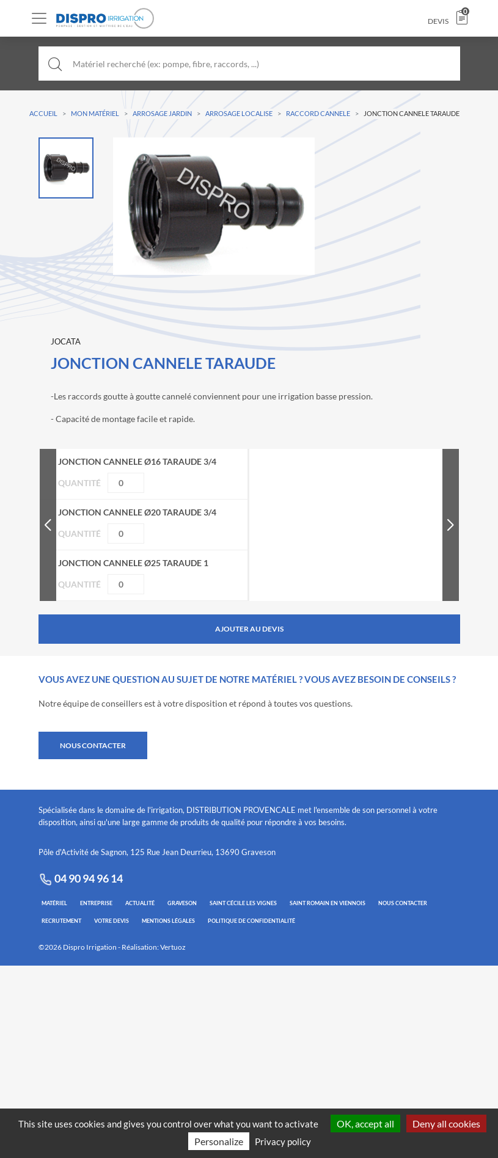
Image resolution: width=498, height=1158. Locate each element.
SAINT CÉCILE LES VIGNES (243, 903)
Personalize (218, 1141)
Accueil (43, 113)
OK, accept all (365, 1123)
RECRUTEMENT (61, 920)
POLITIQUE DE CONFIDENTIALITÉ (251, 920)
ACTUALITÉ (140, 903)
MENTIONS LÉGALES (168, 920)
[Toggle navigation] (39, 18)
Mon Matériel (95, 113)
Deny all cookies (446, 1123)
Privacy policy (283, 1141)
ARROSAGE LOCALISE (239, 113)
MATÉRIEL (54, 903)
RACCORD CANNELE (318, 113)
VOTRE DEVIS (111, 920)
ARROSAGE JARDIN (162, 113)
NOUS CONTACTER (93, 745)
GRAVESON (182, 903)
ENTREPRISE (96, 903)
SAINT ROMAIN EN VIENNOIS (327, 903)
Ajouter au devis (249, 628)
